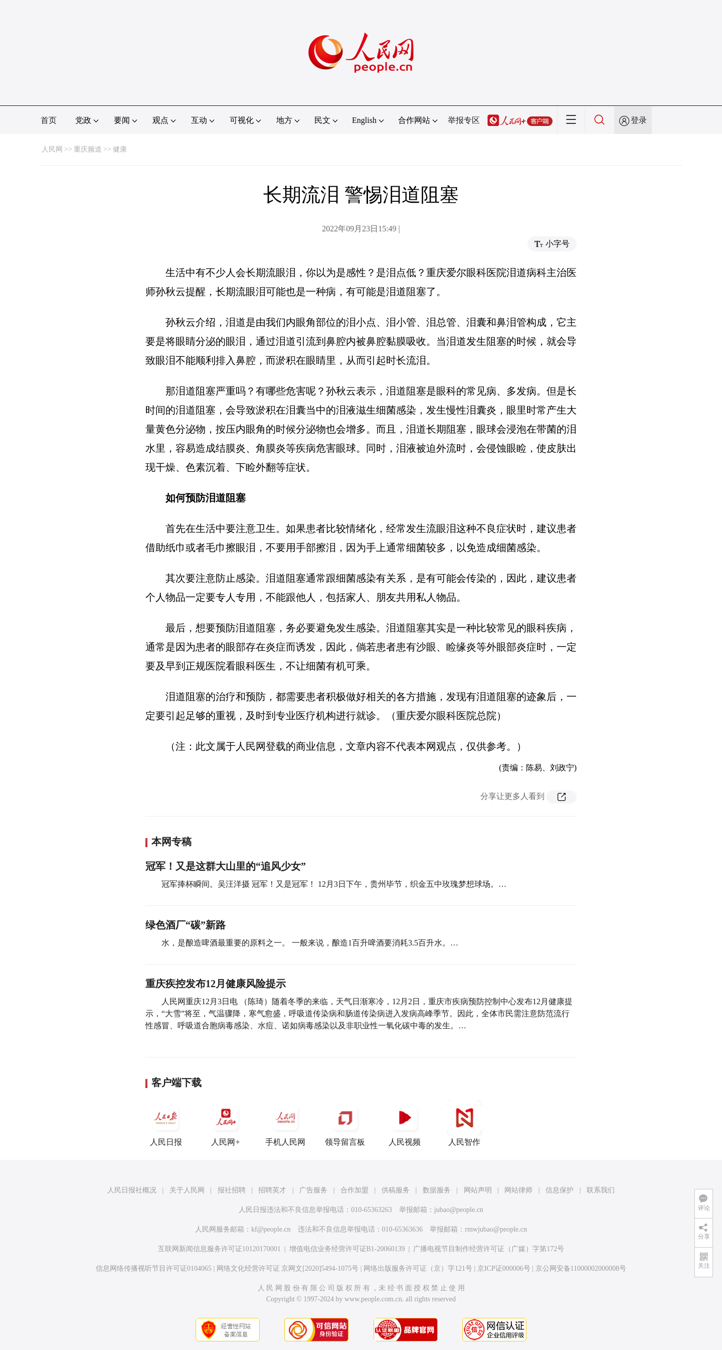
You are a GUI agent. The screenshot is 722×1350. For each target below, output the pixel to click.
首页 (49, 120)
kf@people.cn (271, 1229)
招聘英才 (272, 1190)
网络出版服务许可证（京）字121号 (418, 1268)
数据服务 (437, 1190)
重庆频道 (88, 149)
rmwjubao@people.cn (496, 1229)
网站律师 (518, 1190)
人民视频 (404, 1123)
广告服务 (313, 1190)
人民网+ (225, 1123)
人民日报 (166, 1123)
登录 (639, 120)
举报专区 (464, 120)
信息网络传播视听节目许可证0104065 (154, 1268)
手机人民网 (285, 1123)
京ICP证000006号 (503, 1268)
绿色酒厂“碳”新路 (185, 924)
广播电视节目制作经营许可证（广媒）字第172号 (488, 1249)
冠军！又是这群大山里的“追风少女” (225, 866)
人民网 (52, 149)
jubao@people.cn (458, 1209)
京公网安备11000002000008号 (580, 1268)
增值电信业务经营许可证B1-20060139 (347, 1249)
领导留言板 (345, 1123)
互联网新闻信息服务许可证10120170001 (219, 1249)
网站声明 (478, 1190)
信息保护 (560, 1190)
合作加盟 (354, 1190)
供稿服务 (396, 1190)
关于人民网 (187, 1190)
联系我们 (601, 1190)
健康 (120, 149)
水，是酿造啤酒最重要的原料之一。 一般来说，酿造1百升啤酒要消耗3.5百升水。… (309, 942)
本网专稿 (171, 841)
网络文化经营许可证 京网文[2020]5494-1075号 (288, 1268)
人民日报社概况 (131, 1190)
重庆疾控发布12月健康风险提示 (215, 983)
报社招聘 (232, 1190)
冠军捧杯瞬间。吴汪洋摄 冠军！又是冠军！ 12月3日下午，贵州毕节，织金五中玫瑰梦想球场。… (333, 884)
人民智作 (464, 1123)
